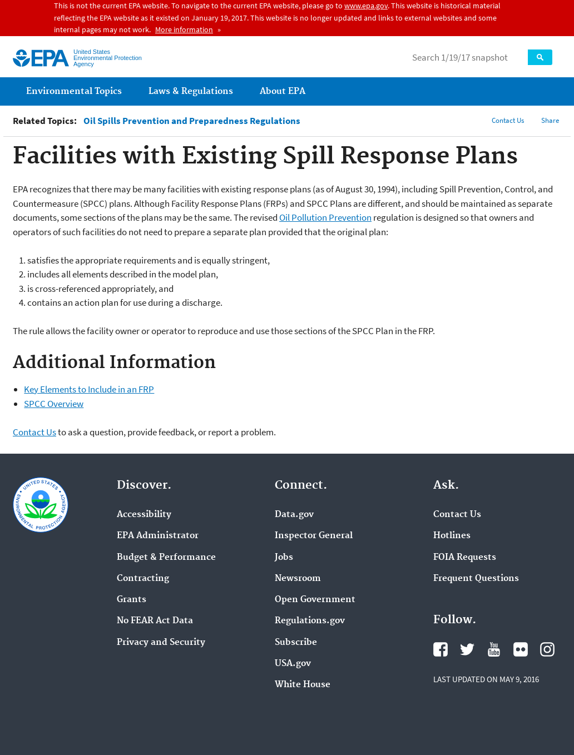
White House (302, 685)
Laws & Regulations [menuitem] (191, 91)
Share (550, 120)
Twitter (467, 649)
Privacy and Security (161, 643)
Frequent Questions (476, 579)
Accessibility (144, 515)
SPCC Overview (53, 404)
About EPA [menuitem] (282, 91)
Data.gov (294, 515)
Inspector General (314, 536)
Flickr (520, 649)
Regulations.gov (310, 621)
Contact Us (508, 120)
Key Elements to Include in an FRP (89, 389)
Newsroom (298, 579)
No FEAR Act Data (155, 621)
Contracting (143, 579)
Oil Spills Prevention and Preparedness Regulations (191, 121)
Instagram (547, 649)
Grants (131, 600)
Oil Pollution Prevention (325, 217)
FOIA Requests (464, 558)
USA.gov (293, 664)
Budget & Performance (166, 558)
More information (184, 29)
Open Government (315, 600)
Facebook (440, 649)
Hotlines (452, 536)
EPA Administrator (158, 536)
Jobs (284, 558)
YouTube (494, 649)
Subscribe (296, 643)
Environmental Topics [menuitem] (74, 91)
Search (540, 57)
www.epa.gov (366, 6)
